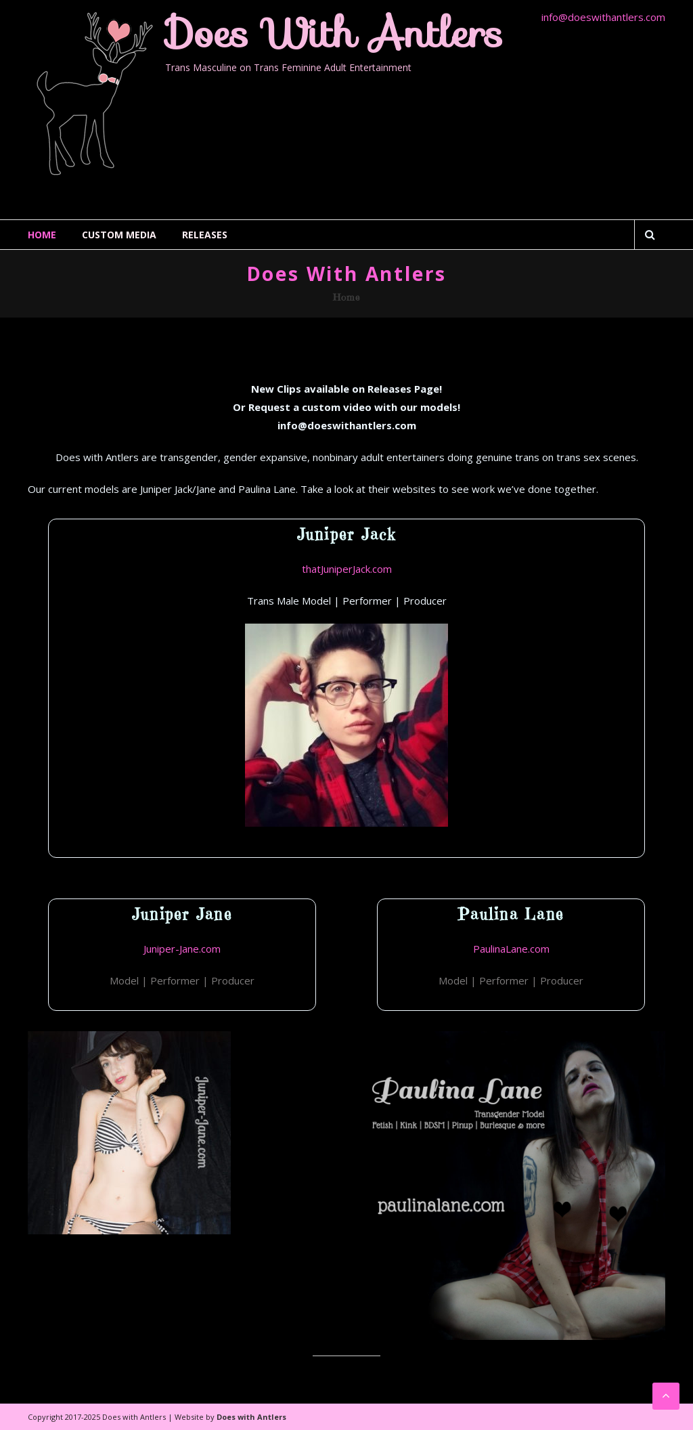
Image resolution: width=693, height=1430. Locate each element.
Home (42, 234)
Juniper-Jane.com (182, 948)
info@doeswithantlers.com (603, 17)
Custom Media (119, 234)
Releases (204, 234)
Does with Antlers (334, 33)
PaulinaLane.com (511, 948)
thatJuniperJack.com (347, 569)
